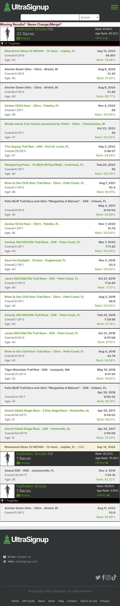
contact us (24, 556)
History (101, 38)
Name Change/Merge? (44, 24)
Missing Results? (13, 24)
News (41, 601)
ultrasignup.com (27, 561)
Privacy (105, 601)
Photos (23, 38)
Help (61, 601)
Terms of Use (88, 601)
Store (51, 601)
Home (15, 601)
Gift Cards (28, 601)
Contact (72, 601)
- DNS (44, 447)
